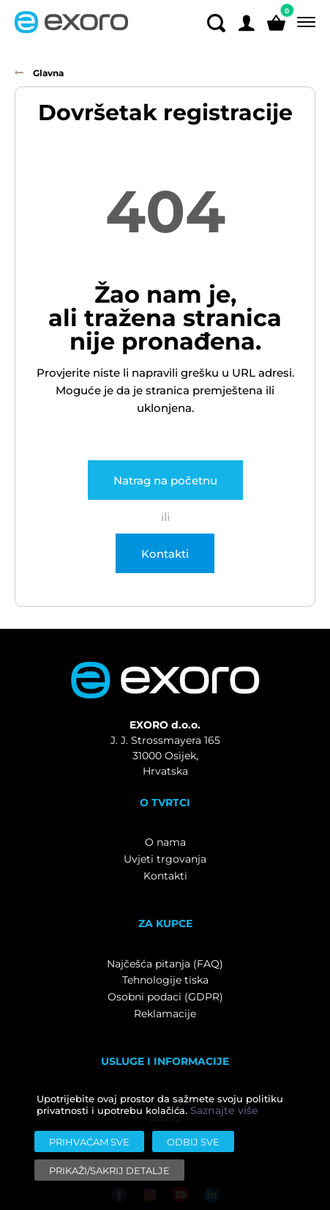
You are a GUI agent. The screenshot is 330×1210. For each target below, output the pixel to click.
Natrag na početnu (165, 480)
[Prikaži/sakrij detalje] (109, 1170)
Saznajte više (224, 1110)
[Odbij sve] (193, 1141)
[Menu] (303, 22)
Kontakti (165, 553)
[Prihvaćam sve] (89, 1141)
